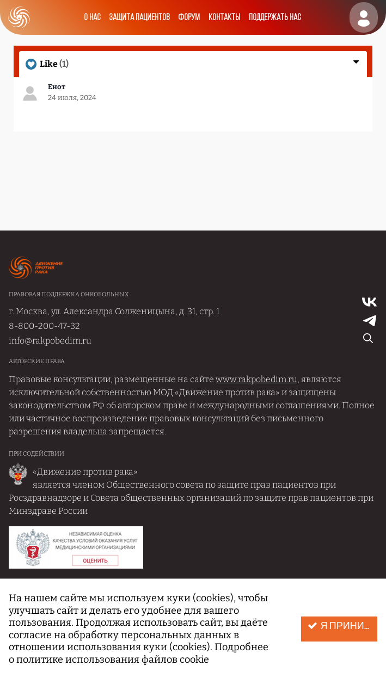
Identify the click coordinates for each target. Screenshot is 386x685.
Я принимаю (342, 626)
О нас (92, 17)
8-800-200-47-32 (44, 326)
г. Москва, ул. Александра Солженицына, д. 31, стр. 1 (114, 311)
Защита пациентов (139, 17)
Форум (189, 17)
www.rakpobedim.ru (256, 379)
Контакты (224, 17)
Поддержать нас (275, 17)
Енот (56, 87)
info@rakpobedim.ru (50, 340)
